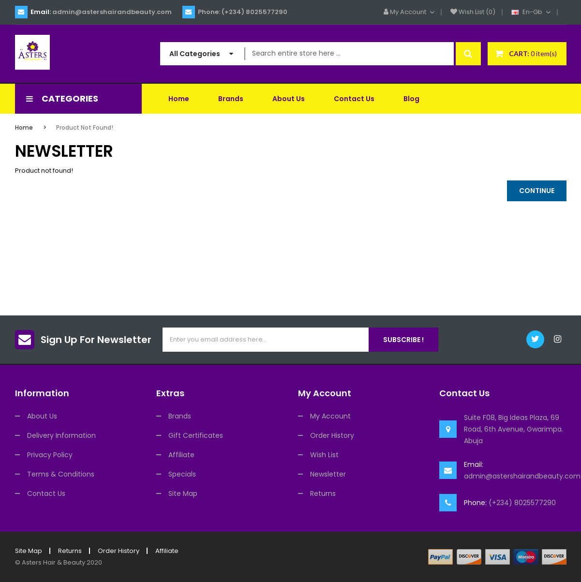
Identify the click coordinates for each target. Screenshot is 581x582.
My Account (330, 416)
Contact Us (46, 493)
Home (24, 127)
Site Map (182, 493)
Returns (323, 493)
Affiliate (181, 455)
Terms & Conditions (60, 474)
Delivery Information (61, 435)
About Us (42, 416)
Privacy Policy (50, 455)
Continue (536, 190)
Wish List (324, 455)
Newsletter (328, 474)
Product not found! (84, 127)
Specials (182, 474)
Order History (332, 435)
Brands (179, 416)
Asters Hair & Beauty (53, 562)
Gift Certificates (195, 435)
